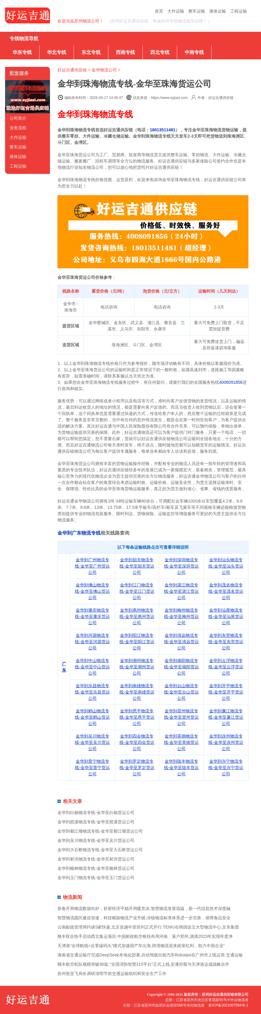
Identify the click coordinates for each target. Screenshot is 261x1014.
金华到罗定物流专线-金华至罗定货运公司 (136, 767)
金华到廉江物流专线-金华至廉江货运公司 (225, 717)
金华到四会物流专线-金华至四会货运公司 (136, 742)
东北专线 (91, 52)
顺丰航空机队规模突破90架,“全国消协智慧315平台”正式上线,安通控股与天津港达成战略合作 (143, 964)
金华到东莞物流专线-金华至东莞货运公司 (225, 641)
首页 (159, 11)
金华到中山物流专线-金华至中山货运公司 (92, 667)
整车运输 (196, 11)
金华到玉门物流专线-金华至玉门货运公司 (95, 877)
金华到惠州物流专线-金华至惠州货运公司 (136, 616)
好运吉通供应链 (72, 69)
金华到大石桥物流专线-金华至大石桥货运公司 (100, 849)
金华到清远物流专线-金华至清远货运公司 (181, 641)
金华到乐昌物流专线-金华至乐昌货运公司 (92, 692)
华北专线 (56, 52)
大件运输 (175, 11)
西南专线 (125, 52)
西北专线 (159, 52)
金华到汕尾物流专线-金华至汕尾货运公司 (225, 616)
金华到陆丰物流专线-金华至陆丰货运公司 (181, 767)
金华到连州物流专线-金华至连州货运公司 (225, 742)
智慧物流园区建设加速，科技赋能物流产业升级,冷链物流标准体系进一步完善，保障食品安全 (143, 917)
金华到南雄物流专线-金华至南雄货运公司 (136, 692)
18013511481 (162, 129)
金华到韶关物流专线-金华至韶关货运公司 (136, 566)
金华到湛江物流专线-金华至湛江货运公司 (181, 591)
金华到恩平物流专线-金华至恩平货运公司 (136, 717)
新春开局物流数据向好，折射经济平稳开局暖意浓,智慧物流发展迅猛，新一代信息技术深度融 (143, 908)
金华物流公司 (104, 69)
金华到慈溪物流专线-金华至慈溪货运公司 (95, 821)
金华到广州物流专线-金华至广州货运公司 (92, 566)
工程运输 (238, 11)
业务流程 (18, 127)
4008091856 (230, 382)
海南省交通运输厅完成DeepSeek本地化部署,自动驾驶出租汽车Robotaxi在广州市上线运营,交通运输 (149, 955)
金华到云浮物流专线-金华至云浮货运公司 (225, 667)
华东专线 (22, 52)
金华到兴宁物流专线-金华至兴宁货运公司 (225, 767)
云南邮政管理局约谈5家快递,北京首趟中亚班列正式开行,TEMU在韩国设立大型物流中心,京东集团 (148, 927)
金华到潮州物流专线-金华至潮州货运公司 (136, 667)
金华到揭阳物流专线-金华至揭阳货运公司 (181, 667)
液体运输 (217, 11)
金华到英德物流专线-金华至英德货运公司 (181, 742)
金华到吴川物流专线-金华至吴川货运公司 (92, 742)
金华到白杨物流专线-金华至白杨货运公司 (95, 812)
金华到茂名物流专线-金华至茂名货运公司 (225, 591)
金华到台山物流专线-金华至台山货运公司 (181, 692)
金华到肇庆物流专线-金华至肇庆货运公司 (92, 616)
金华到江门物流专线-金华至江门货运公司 (136, 591)
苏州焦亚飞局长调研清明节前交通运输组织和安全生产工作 (111, 973)
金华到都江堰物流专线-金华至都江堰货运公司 (100, 831)
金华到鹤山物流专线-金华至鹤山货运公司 (92, 717)
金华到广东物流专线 (79, 532)
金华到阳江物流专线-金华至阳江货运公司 (136, 641)
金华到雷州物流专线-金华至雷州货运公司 (181, 717)
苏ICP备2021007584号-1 (228, 1005)
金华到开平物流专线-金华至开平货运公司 (225, 692)
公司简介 (18, 118)
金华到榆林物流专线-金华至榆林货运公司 (95, 868)
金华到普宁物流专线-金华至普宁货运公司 (92, 767)
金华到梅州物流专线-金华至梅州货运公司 (181, 616)
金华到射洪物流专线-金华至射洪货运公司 (95, 859)
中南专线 (194, 52)
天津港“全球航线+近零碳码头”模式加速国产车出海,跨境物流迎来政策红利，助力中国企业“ (140, 945)
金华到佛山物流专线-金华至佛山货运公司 (92, 591)
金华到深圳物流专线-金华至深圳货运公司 (181, 566)
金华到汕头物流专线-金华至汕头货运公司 (225, 566)
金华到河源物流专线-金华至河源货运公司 (92, 641)
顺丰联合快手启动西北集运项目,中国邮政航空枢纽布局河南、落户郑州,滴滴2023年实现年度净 (145, 936)
